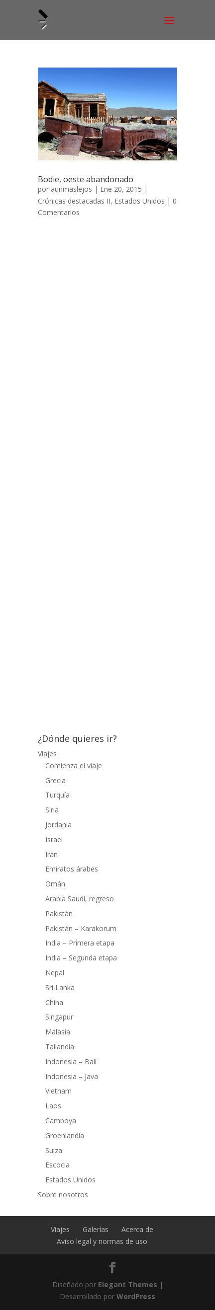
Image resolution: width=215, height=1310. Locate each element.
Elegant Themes (127, 1284)
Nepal (54, 972)
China (54, 1002)
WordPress (135, 1296)
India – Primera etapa (79, 942)
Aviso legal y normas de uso (102, 1241)
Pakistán (59, 913)
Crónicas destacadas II (74, 201)
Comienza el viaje (73, 765)
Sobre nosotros (63, 1194)
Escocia (57, 1164)
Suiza (53, 1150)
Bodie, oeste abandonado (85, 179)
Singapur (59, 1016)
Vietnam (58, 1090)
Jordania (58, 824)
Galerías (95, 1229)
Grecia (55, 780)
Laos (53, 1105)
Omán (55, 883)
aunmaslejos (71, 189)
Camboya (60, 1120)
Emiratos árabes (71, 868)
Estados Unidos (139, 201)
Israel (54, 839)
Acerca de (137, 1229)
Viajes (47, 753)
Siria (52, 809)
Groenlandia (64, 1135)
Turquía (57, 795)
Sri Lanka (60, 987)
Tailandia (59, 1046)
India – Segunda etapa (81, 957)
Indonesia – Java (71, 1076)
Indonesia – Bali (71, 1061)
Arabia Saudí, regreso (79, 898)
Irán (51, 854)
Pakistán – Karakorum (80, 928)
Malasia (57, 1031)
